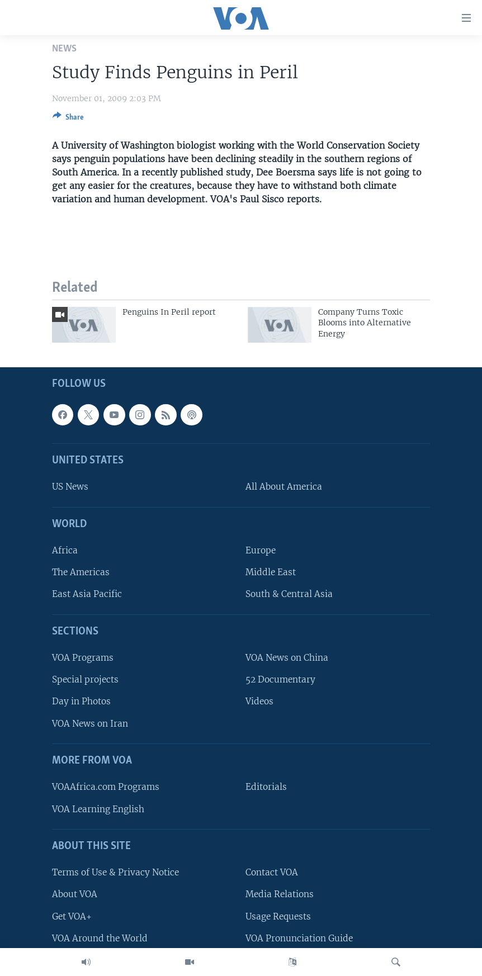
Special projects (85, 679)
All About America (283, 486)
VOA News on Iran (90, 723)
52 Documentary (280, 679)
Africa (65, 550)
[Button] (68, 119)
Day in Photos (81, 701)
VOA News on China (286, 657)
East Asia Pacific (87, 594)
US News (70, 486)
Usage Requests (278, 916)
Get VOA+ (72, 916)
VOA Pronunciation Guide (299, 938)
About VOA (74, 894)
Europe (260, 550)
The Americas (81, 572)
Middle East (270, 572)
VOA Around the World (100, 938)
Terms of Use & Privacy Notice (115, 872)
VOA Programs (83, 657)
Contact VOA (271, 872)
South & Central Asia (289, 594)
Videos (259, 701)
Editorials (266, 786)
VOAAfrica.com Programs (105, 786)
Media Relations (279, 894)
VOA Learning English (98, 808)
